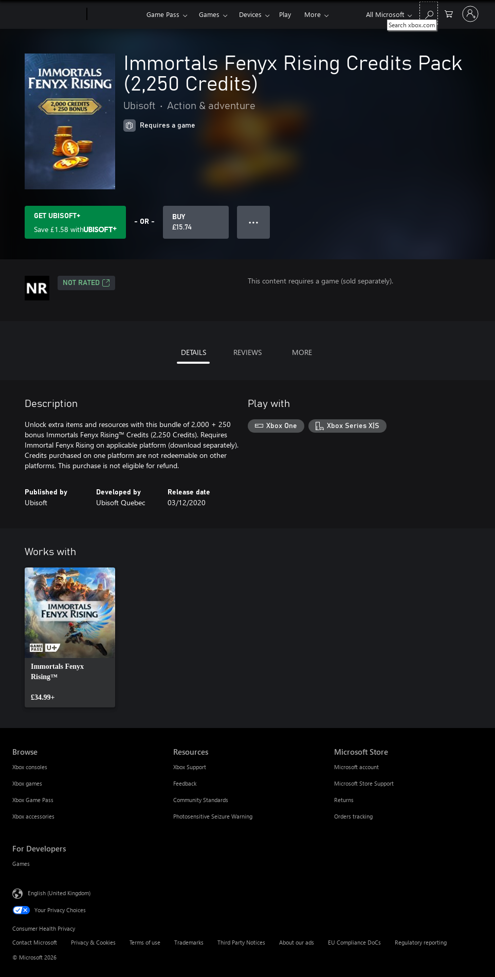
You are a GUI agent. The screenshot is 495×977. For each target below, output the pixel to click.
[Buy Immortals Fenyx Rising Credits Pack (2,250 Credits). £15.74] (196, 222)
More (312, 14)
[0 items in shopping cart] (449, 13)
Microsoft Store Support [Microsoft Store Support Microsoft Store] (364, 783)
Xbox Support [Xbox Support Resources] (189, 766)
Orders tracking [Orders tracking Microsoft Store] (353, 816)
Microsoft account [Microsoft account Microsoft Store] (356, 766)
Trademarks (189, 942)
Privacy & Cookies (93, 942)
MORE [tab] (302, 352)
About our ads (296, 942)
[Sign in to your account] (470, 14)
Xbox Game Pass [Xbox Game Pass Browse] (32, 799)
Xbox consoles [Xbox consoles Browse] (29, 766)
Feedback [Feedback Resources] (184, 783)
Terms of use (145, 942)
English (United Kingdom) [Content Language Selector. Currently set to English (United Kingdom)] (59, 893)
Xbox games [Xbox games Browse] (27, 783)
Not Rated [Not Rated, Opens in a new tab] (86, 283)
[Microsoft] (47, 14)
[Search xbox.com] (428, 13)
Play (285, 14)
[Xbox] (115, 14)
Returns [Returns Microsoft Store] (344, 799)
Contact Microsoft (34, 942)
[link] (70, 637)
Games (209, 14)
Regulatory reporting (421, 942)
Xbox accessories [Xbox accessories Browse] (33, 816)
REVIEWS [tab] (247, 352)
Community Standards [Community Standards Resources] (200, 799)
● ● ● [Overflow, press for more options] (254, 222)
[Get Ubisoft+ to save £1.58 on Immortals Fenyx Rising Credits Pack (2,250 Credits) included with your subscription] (75, 222)
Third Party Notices (241, 942)
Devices (250, 14)
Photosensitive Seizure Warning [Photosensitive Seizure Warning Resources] (212, 816)
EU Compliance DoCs (354, 942)
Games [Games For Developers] (21, 863)
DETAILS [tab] (193, 352)
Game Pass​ (162, 14)
